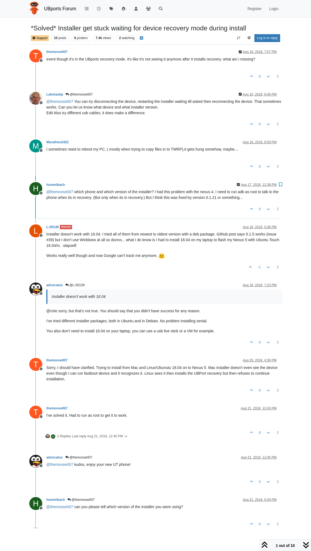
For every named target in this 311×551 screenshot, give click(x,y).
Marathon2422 (57, 142)
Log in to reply (267, 38)
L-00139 (52, 227)
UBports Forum (60, 8)
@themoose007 (79, 94)
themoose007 (56, 52)
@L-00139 (75, 285)
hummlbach (55, 185)
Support (39, 38)
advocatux (54, 285)
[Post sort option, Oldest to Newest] (238, 38)
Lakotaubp (54, 94)
